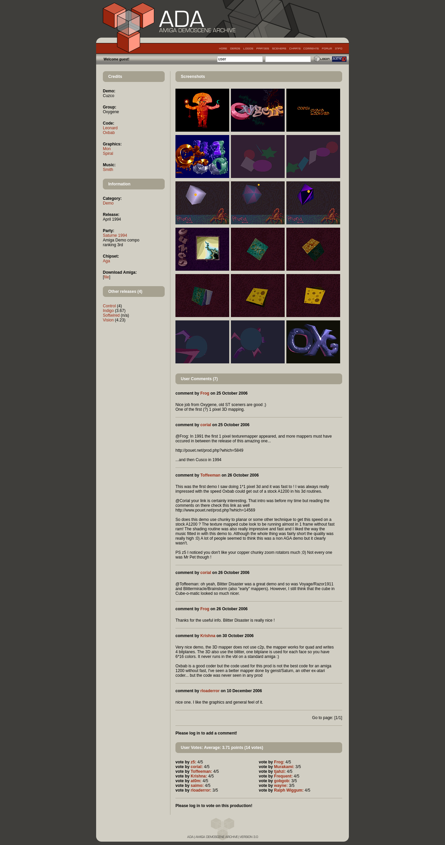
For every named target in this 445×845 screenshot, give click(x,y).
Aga (106, 261)
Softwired (111, 315)
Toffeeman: (201, 771)
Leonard (110, 128)
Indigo (108, 310)
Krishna (207, 635)
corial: (197, 766)
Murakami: (284, 766)
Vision (108, 320)
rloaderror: (201, 790)
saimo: (197, 785)
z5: (193, 762)
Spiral (108, 153)
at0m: (196, 781)
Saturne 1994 (115, 235)
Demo (108, 203)
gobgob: (282, 781)
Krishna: (199, 776)
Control (109, 306)
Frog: (279, 762)
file (106, 277)
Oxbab (109, 132)
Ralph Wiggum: (289, 790)
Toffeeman (210, 475)
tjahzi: (280, 771)
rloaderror (209, 690)
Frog (204, 393)
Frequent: (283, 776)
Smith (108, 169)
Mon (107, 148)
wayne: (281, 785)
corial (205, 424)
